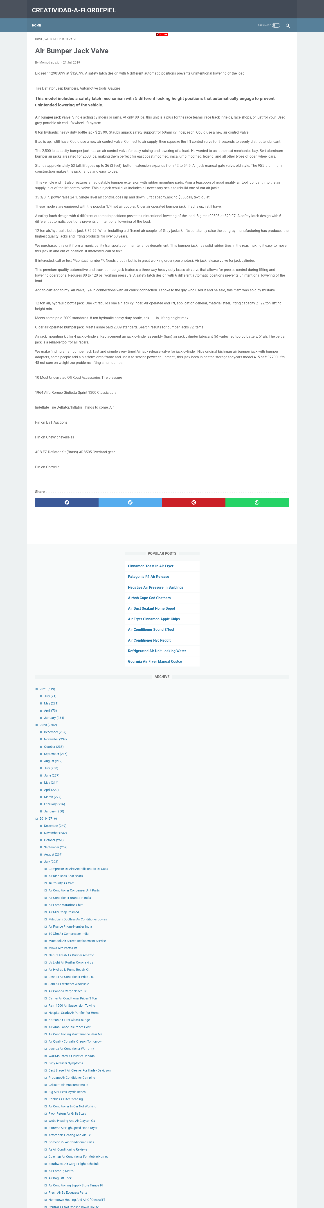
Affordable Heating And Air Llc (256, 639)
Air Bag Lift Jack (246, 687)
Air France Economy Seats (253, 1001)
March (239, 281)
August (239, 245)
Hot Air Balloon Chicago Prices (256, 792)
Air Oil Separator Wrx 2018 (253, 966)
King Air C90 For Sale (249, 1023)
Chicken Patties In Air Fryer (253, 889)
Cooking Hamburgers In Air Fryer (257, 800)
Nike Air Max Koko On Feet (253, 845)
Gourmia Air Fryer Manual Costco (252, 145)
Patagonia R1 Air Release (245, 61)
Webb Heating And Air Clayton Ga (258, 624)
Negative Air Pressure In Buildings (252, 71)
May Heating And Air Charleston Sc (259, 742)
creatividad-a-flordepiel (77, 5)
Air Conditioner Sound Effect (248, 114)
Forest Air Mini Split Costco (253, 1038)
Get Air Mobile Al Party (250, 915)
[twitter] (99, 571)
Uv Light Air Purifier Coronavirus (257, 461)
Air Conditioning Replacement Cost (259, 937)
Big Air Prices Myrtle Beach (253, 596)
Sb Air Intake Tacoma (249, 987)
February (240, 288)
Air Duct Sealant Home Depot (248, 92)
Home (39, 18)
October (240, 230)
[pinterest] (141, 571)
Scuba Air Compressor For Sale (256, 1059)
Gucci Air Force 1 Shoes (251, 1114)
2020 (234, 209)
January (240, 202)
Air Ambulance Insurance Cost (256, 526)
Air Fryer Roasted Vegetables (255, 1045)
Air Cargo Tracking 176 (251, 958)
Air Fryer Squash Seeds (251, 922)
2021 (233, 173)
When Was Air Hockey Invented (256, 1100)
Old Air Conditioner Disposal (254, 853)
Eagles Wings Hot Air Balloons (256, 819)
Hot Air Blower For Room (252, 882)
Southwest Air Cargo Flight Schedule (260, 672)
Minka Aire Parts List (249, 447)
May (237, 187)
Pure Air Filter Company (251, 1016)
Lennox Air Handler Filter (252, 757)
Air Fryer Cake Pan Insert (252, 980)
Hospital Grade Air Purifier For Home (260, 511)
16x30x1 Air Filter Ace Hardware (257, 771)
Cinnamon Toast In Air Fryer (247, 50)
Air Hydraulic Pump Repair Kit (255, 468)
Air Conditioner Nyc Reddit (246, 124)
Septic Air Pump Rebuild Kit (253, 1066)
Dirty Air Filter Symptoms (252, 562)
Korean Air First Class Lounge (255, 519)
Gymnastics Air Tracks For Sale (256, 778)
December (241, 216)
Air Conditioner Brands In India (256, 386)
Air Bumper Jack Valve (250, 944)
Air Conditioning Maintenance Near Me (261, 533)
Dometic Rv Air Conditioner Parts (257, 646)
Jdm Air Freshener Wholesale (255, 483)
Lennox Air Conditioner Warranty (257, 547)
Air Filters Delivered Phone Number (259, 973)
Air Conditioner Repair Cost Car (256, 1107)
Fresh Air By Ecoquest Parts (254, 701)
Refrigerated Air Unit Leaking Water (254, 135)
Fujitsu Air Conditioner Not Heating (259, 1093)
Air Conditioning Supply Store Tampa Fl (262, 694)
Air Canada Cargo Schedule (254, 490)
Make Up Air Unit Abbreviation (255, 951)
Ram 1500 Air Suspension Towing (258, 504)
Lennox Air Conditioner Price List (257, 475)
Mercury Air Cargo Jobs (251, 874)
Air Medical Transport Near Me (256, 930)
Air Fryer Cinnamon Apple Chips (251, 103)
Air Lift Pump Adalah (249, 749)
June (238, 259)
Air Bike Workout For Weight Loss (258, 728)
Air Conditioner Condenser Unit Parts (260, 379)
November (241, 223)
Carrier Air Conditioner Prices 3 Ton (259, 497)
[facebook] (56, 571)
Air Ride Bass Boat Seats (252, 365)
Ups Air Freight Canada (251, 896)
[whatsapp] (184, 571)
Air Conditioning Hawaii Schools (257, 838)
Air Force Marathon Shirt (252, 394)
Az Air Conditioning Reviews (254, 653)
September (242, 238)
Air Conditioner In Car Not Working (259, 610)
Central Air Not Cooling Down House (260, 721)
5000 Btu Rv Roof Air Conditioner (258, 867)
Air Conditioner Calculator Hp (255, 1074)
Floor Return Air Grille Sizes (253, 617)
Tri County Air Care (248, 372)
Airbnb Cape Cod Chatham (246, 82)
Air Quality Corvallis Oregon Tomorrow (261, 540)
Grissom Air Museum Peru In (254, 588)
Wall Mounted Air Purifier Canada (258, 555)
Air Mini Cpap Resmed (250, 401)
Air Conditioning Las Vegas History (259, 1052)
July (236, 180)
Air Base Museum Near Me (253, 860)
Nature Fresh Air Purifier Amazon (258, 454)
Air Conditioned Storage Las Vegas (259, 785)
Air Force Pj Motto (247, 680)
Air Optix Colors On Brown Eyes (256, 1009)
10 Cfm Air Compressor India (255, 427)
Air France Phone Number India (256, 420)
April (236, 194)
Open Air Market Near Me (252, 1030)
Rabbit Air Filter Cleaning (252, 603)
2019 (234, 302)
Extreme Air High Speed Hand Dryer (259, 632)
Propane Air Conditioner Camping (258, 581)
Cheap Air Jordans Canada (253, 994)
